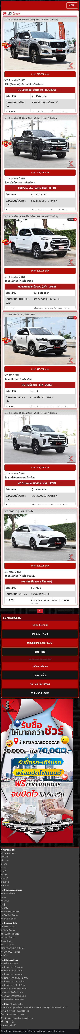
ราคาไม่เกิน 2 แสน (9, 963)
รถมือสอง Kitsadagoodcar (12, 1004)
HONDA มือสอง (8, 930)
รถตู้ (3, 904)
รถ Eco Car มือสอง (9, 915)
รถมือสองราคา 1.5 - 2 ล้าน (13, 985)
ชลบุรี (3, 871)
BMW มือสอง (6, 941)
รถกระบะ (5, 901)
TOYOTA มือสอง (8, 927)
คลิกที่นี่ (13, 1025)
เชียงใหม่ (5, 857)
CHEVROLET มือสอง (10, 952)
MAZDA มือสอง (7, 937)
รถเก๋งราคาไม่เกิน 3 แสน (12, 992)
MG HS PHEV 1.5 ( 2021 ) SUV (19, 314)
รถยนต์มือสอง (39, 1031)
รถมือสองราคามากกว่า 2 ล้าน (14, 989)
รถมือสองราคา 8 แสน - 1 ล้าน (14, 978)
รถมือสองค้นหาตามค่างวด (12, 999)
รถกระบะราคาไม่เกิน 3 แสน (13, 996)
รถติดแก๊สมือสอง (8, 919)
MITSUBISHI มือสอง (10, 934)
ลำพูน (3, 867)
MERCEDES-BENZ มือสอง (13, 948)
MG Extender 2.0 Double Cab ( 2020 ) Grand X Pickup (31, 19)
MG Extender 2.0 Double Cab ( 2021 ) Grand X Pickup (31, 216)
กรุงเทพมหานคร (8, 853)
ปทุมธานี (5, 882)
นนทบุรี (4, 878)
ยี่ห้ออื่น (4, 955)
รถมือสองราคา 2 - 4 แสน (12, 967)
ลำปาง (4, 864)
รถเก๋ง (3, 897)
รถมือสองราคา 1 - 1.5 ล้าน (13, 981)
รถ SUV (4, 908)
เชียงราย (5, 860)
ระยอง (4, 875)
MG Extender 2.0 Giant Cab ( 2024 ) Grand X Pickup (30, 413)
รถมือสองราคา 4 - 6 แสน (12, 971)
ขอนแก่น (5, 885)
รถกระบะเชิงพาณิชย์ (10, 911)
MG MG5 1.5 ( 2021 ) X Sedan (19, 511)
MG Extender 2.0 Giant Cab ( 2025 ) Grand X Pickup (30, 118)
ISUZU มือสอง (7, 944)
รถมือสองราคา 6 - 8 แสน (12, 974)
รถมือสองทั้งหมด (8, 893)
